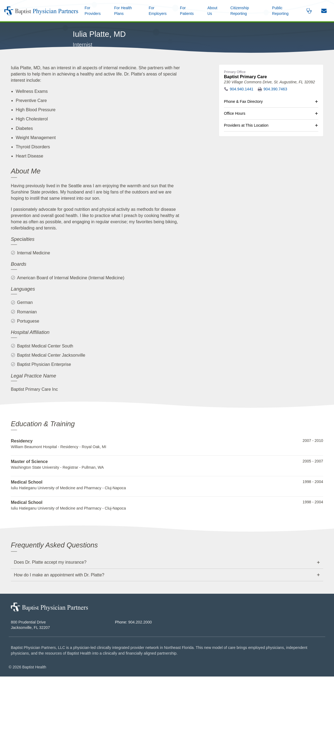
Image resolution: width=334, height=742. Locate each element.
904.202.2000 (140, 687)
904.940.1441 (241, 155)
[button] (214, 10)
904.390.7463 (275, 155)
